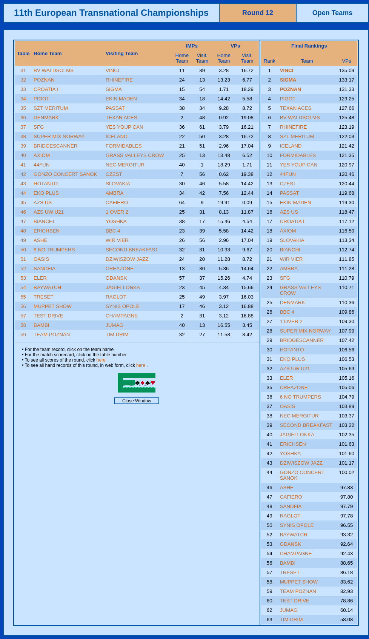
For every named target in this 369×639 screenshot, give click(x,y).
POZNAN (44, 80)
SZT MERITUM (51, 108)
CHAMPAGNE (122, 316)
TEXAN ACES (121, 117)
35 (23, 108)
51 (23, 259)
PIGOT (41, 99)
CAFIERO (117, 202)
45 (23, 202)
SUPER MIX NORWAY (59, 136)
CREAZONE (120, 268)
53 (23, 278)
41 (23, 165)
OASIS (41, 259)
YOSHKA (116, 221)
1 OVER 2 (117, 212)
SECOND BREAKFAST (132, 250)
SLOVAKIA (118, 183)
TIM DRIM (117, 334)
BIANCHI (44, 221)
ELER (40, 278)
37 (23, 127)
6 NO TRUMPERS (54, 250)
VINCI (112, 70)
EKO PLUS (46, 193)
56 (23, 306)
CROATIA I (46, 89)
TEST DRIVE (48, 316)
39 (23, 146)
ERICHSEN (47, 231)
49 (23, 240)
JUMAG (114, 325)
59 (23, 334)
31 (23, 70)
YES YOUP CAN (124, 127)
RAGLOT (116, 297)
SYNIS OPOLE (123, 306)
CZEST (114, 174)
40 (23, 155)
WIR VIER (117, 240)
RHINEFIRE (119, 80)
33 (23, 89)
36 (23, 117)
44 (23, 193)
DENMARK (46, 117)
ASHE (40, 240)
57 (23, 316)
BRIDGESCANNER (55, 146)
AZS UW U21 (49, 212)
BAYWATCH (47, 287)
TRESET (44, 297)
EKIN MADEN (121, 99)
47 (23, 221)
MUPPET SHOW (52, 306)
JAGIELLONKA (123, 287)
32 (23, 80)
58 (23, 325)
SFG (39, 127)
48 (23, 231)
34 (23, 99)
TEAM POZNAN (52, 334)
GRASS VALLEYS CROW (135, 155)
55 (23, 297)
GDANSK (116, 278)
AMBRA (114, 193)
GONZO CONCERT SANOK (65, 174)
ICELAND (117, 136)
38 (23, 136)
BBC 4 (113, 231)
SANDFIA (44, 268)
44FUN (41, 165)
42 (23, 174)
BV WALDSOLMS (54, 70)
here (101, 360)
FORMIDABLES (124, 146)
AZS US (43, 202)
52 (23, 268)
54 (23, 287)
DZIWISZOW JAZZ (127, 259)
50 (23, 250)
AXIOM (42, 155)
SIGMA (114, 89)
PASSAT (115, 108)
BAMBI (41, 325)
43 (23, 183)
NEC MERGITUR (125, 165)
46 (23, 212)
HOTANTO (46, 183)
